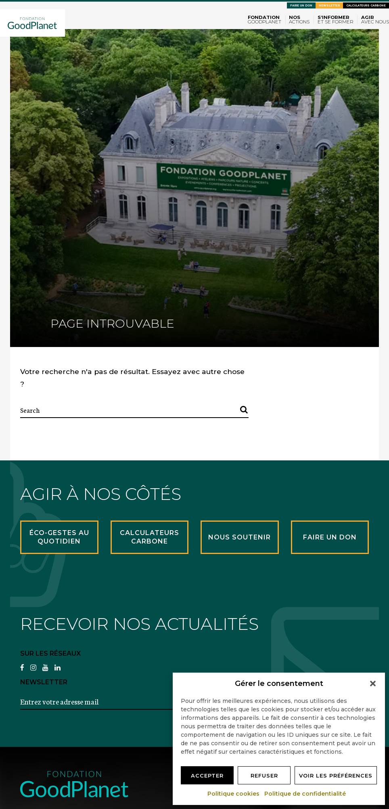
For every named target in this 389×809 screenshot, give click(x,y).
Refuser (264, 775)
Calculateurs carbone (366, 5)
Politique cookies (233, 793)
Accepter (207, 775)
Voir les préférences (335, 775)
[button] (373, 683)
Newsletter (329, 5)
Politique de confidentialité (305, 793)
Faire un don (301, 5)
